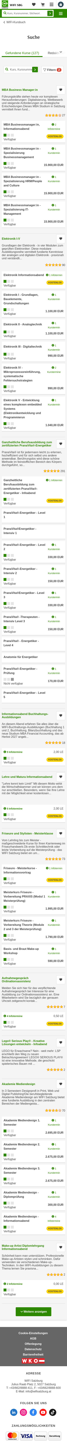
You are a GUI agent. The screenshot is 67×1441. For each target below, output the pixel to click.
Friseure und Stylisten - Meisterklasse (27, 833)
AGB (33, 1338)
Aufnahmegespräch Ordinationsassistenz (16, 980)
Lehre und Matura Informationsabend (27, 776)
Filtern (52, 70)
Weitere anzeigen (33, 1310)
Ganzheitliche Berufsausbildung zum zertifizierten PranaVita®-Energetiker (27, 444)
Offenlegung (33, 1343)
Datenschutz (33, 1349)
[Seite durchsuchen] (28, 13)
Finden (50, 13)
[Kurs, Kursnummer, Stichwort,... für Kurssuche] (21, 69)
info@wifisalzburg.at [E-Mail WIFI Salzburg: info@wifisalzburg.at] (38, 1391)
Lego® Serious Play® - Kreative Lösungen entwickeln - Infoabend (24, 1042)
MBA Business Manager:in (20, 89)
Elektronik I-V (11, 238)
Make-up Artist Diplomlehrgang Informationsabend (23, 1247)
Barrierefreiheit (33, 1354)
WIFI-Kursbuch (16, 22)
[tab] (22, 52)
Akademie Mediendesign (18, 1084)
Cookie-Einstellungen (33, 1333)
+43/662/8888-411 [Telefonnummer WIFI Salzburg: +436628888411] (21, 1387)
